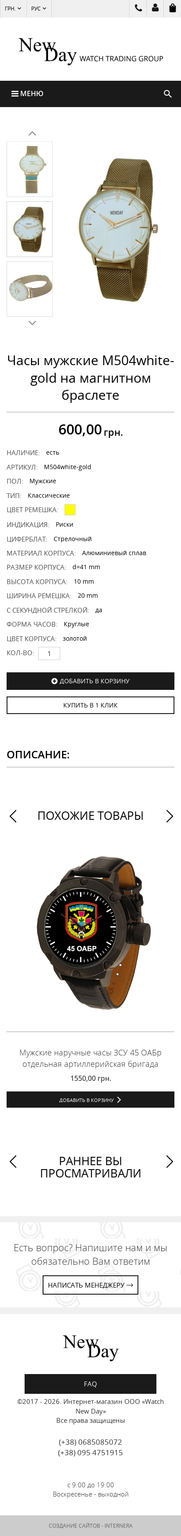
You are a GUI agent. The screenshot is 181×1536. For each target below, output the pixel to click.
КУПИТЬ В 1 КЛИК (90, 705)
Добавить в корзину (95, 681)
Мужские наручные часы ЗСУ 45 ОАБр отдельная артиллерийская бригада (90, 1058)
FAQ (90, 1383)
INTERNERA (119, 1525)
